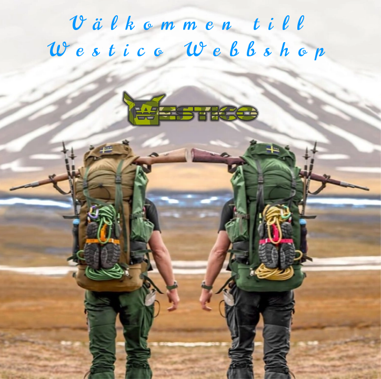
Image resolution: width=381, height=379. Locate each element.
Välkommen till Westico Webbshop (190, 36)
